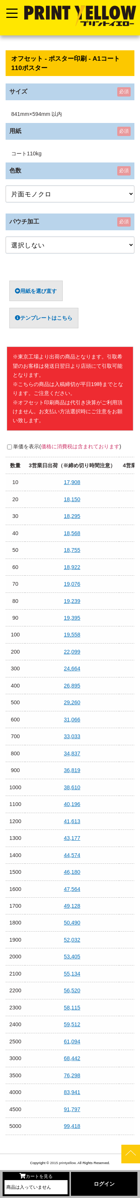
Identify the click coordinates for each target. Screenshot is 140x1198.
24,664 (72, 668)
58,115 (72, 1008)
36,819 (72, 770)
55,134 (72, 974)
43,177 (72, 838)
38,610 (72, 787)
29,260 (72, 702)
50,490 (72, 923)
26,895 (72, 686)
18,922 (72, 567)
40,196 (72, 804)
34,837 (72, 753)
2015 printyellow (62, 1163)
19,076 (72, 584)
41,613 (72, 821)
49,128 (72, 906)
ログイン (104, 1184)
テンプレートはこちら (43, 318)
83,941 (72, 1092)
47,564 (72, 889)
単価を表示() (67, 446)
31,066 (72, 720)
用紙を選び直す (36, 291)
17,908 (72, 482)
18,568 (72, 533)
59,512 (72, 1024)
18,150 (72, 499)
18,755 (72, 550)
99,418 (72, 1126)
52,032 (72, 940)
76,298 (72, 1075)
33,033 (72, 736)
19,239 (72, 601)
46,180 (72, 872)
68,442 (72, 1058)
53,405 (72, 957)
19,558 (72, 635)
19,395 (72, 618)
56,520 (72, 990)
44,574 (72, 855)
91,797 (72, 1109)
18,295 (72, 516)
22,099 (72, 652)
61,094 (72, 1041)
